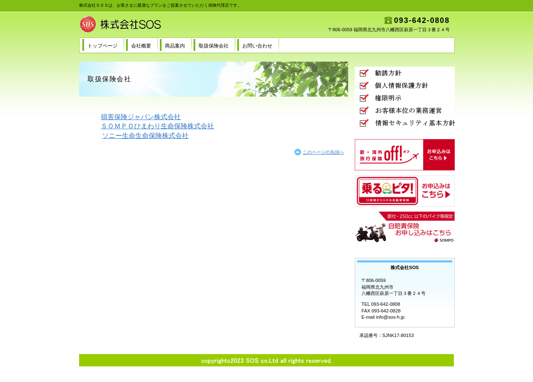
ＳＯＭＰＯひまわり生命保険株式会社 (157, 126)
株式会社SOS (162, 24)
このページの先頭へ (323, 152)
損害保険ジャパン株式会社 (141, 116)
